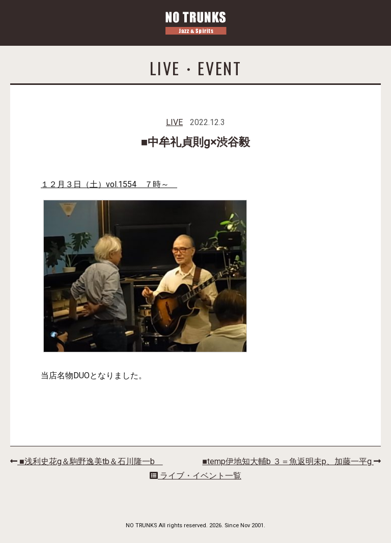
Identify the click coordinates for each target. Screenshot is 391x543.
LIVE (174, 122)
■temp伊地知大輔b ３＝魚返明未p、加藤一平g (291, 461)
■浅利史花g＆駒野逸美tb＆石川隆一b (86, 461)
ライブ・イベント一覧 (195, 475)
